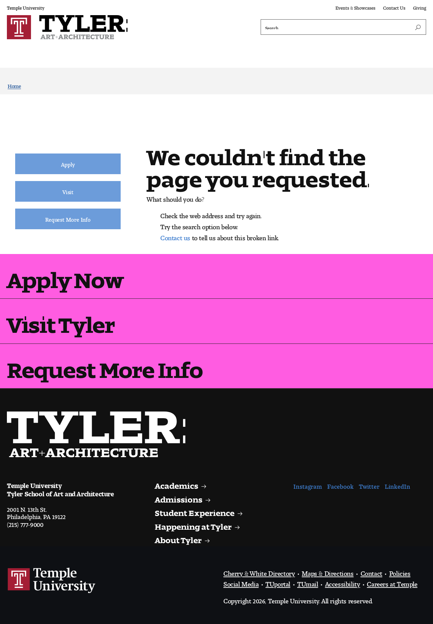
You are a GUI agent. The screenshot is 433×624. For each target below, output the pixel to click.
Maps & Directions (327, 571)
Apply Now (65, 275)
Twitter (369, 485)
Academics (178, 484)
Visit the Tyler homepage (99, 434)
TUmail (307, 582)
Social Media (241, 582)
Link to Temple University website (52, 580)
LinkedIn (397, 485)
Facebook (340, 485)
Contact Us (394, 6)
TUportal (277, 582)
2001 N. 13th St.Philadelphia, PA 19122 (36, 511)
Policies (400, 571)
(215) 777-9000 (25, 522)
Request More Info (104, 364)
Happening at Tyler (194, 525)
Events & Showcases (355, 6)
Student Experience (196, 511)
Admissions (180, 497)
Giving (419, 6)
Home (14, 85)
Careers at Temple (392, 582)
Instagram (307, 485)
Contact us (175, 236)
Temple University (25, 6)
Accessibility (342, 582)
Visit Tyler (61, 319)
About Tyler (179, 538)
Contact (371, 571)
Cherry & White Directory (259, 571)
